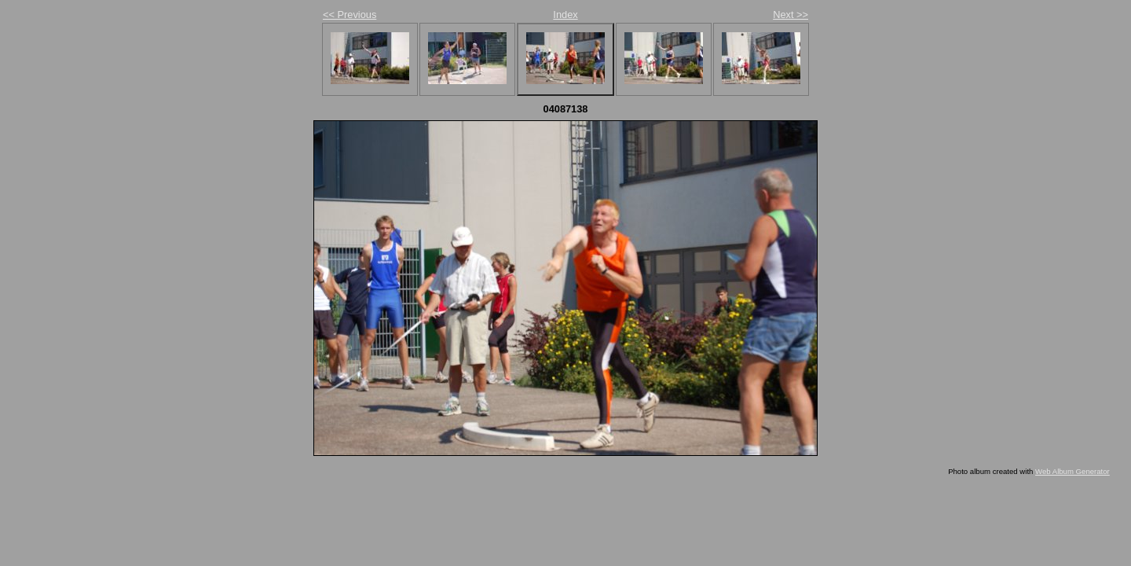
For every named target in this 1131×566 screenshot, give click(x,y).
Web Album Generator (1072, 471)
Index (565, 14)
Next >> (790, 14)
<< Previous (349, 14)
